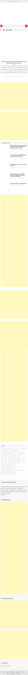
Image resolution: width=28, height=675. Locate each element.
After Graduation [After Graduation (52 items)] (4, 448)
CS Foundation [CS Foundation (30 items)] (3, 454)
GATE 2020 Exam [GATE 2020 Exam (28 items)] (4, 457)
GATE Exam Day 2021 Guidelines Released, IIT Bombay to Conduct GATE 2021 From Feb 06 (18, 175)
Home (4, 672)
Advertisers (18, 672)
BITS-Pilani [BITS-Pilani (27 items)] (10, 448)
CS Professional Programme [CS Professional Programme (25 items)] (12, 454)
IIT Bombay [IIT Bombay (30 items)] (9, 463)
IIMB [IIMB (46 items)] (19, 461)
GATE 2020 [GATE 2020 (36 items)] (19, 455)
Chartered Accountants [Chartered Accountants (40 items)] (5, 450)
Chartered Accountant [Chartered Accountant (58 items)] (22, 448)
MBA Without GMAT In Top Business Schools (18, 165)
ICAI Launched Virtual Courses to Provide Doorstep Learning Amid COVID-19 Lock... (14, 62)
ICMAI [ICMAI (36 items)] (2, 461)
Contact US (23, 672)
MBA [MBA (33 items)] (24, 470)
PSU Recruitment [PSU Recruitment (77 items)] (12, 472)
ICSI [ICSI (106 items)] (5, 461)
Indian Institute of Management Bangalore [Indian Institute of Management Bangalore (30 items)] (8, 465)
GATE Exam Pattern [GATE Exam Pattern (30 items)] (17, 457)
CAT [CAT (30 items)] (17, 448)
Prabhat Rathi (20, 157)
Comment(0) (20, 76)
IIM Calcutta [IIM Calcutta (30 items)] (3, 463)
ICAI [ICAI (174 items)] (23, 459)
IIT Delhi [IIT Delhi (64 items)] (13, 463)
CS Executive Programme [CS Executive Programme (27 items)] (20, 452)
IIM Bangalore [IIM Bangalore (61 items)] (23, 461)
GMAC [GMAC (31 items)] (2, 459)
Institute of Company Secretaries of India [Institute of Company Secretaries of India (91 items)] (8, 468)
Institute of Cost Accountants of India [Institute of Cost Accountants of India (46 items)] (7, 470)
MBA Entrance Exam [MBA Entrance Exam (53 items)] (4, 472)
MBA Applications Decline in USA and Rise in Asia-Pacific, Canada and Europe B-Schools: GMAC (18, 147)
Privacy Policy (18, 673)
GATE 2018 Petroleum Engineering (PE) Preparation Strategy (18, 155)
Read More (3, 495)
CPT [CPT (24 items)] (13, 452)
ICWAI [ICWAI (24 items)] (9, 461)
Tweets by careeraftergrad (5, 665)
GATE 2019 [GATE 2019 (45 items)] (6, 455)
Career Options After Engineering (18, 183)
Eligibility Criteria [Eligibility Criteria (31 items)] (21, 454)
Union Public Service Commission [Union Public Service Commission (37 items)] (6, 474)
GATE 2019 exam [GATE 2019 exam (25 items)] (13, 455)
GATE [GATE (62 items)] (2, 455)
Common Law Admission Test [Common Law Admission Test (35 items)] (6, 452)
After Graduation (14, 76)
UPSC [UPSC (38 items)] (15, 474)
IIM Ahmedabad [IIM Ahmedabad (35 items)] (14, 461)
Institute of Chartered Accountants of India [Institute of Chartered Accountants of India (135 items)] (8, 466)
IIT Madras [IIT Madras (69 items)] (18, 463)
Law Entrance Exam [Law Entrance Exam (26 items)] (18, 470)
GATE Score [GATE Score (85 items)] (24, 457)
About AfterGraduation (10, 672)
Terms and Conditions (11, 673)
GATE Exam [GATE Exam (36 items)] (10, 457)
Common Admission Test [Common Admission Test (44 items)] (14, 450)
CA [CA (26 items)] (14, 448)
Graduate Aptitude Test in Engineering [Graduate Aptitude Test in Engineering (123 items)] (15, 459)
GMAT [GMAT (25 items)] (6, 459)
